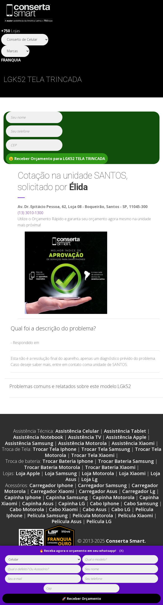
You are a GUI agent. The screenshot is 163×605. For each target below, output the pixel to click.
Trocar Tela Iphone (54, 449)
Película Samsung (47, 515)
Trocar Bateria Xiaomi (110, 467)
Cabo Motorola (27, 509)
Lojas (10, 30)
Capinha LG (71, 503)
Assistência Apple (126, 437)
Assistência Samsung (29, 443)
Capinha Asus (37, 503)
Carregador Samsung (102, 485)
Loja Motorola (98, 473)
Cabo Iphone (104, 503)
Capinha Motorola (113, 497)
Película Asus (67, 521)
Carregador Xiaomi (52, 491)
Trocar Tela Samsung (105, 449)
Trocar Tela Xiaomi (92, 455)
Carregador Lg (138, 491)
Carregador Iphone (51, 485)
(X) (121, 551)
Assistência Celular (77, 431)
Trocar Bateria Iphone (67, 461)
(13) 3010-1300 (30, 212)
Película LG (99, 521)
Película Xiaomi (135, 515)
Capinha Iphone (22, 497)
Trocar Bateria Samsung (126, 461)
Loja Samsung (61, 473)
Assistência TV (84, 437)
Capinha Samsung (67, 497)
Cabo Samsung (141, 503)
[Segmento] (24, 39)
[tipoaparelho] (43, 559)
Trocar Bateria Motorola (52, 467)
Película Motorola (93, 515)
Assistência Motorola (82, 443)
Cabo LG (120, 509)
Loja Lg (89, 479)
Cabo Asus (94, 509)
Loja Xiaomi (132, 473)
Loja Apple (28, 473)
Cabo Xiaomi (63, 509)
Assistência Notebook (38, 437)
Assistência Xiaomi (133, 443)
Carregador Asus (98, 491)
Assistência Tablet (125, 431)
